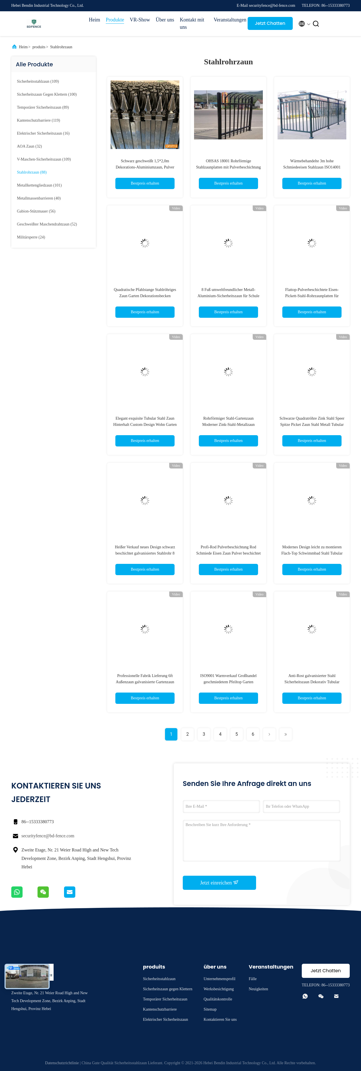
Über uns (165, 20)
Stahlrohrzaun (61, 47)
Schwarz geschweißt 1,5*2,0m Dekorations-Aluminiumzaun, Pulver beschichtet (145, 167)
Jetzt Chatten (270, 23)
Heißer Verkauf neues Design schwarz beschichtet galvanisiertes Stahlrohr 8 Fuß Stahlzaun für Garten (145, 553)
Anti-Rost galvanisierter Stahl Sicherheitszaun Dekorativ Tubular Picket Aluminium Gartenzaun (311, 682)
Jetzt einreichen (219, 882)
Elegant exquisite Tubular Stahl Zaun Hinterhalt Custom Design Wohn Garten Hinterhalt (145, 424)
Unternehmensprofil (219, 979)
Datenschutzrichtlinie (62, 1063)
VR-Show (140, 20)
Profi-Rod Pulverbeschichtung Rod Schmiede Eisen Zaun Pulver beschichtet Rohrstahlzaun (228, 553)
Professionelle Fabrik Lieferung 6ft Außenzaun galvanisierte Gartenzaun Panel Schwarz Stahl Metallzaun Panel (145, 682)
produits (38, 47)
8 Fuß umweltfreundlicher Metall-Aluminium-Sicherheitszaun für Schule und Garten (228, 296)
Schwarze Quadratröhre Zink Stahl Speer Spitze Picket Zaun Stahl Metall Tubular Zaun (311, 424)
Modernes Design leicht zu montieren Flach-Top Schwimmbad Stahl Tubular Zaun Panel (311, 553)
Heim (94, 20)
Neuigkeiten (258, 989)
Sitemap (210, 1009)
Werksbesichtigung (219, 989)
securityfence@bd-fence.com (47, 835)
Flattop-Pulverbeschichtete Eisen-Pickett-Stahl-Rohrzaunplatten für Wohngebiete (311, 296)
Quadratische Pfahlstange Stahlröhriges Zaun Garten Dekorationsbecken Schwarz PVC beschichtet (145, 296)
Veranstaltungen (228, 20)
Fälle (253, 979)
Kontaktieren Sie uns (220, 1019)
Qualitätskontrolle (218, 999)
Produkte (115, 20)
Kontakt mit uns (192, 23)
